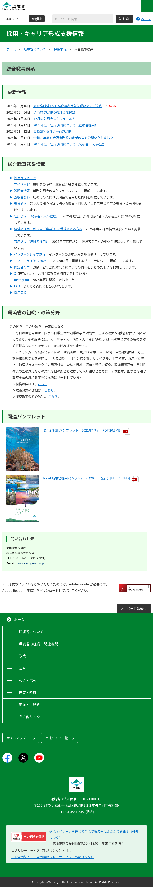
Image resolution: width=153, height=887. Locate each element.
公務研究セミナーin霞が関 (52, 131)
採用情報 (60, 49)
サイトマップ (16, 737)
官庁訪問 (20, 216)
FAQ (17, 286)
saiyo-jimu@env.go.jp (31, 563)
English (36, 18)
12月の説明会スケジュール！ (54, 118)
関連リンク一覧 (56, 737)
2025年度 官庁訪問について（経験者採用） (65, 125)
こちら (42, 383)
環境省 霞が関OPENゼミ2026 (54, 112)
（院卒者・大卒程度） (43, 216)
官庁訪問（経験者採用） (31, 241)
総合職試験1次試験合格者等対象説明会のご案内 (67, 105)
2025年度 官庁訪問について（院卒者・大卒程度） (70, 144)
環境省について (35, 49)
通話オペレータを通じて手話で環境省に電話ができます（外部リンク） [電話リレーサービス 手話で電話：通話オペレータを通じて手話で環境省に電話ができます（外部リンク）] (94, 834)
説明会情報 (22, 190)
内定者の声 (22, 267)
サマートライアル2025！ (32, 260)
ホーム (11, 49)
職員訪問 (20, 203)
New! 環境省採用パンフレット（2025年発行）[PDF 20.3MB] (91, 478)
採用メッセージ (25, 177)
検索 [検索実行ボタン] (126, 18)
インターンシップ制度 (30, 254)
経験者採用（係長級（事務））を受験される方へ (48, 228)
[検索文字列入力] (82, 18)
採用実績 (20, 292)
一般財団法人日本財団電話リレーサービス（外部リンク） (52, 856)
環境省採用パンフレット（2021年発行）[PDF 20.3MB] (86, 430)
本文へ (10, 18)
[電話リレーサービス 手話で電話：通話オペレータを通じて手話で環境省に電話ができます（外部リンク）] (28, 837)
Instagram (21, 279)
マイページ (22, 184)
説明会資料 (22, 197)
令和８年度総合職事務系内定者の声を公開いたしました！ (74, 137)
